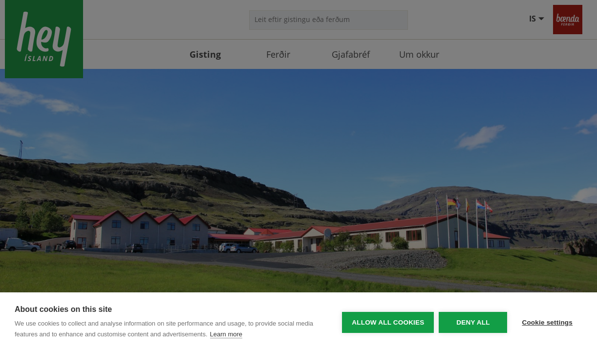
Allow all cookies (388, 322)
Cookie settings (547, 322)
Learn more (226, 334)
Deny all (473, 322)
